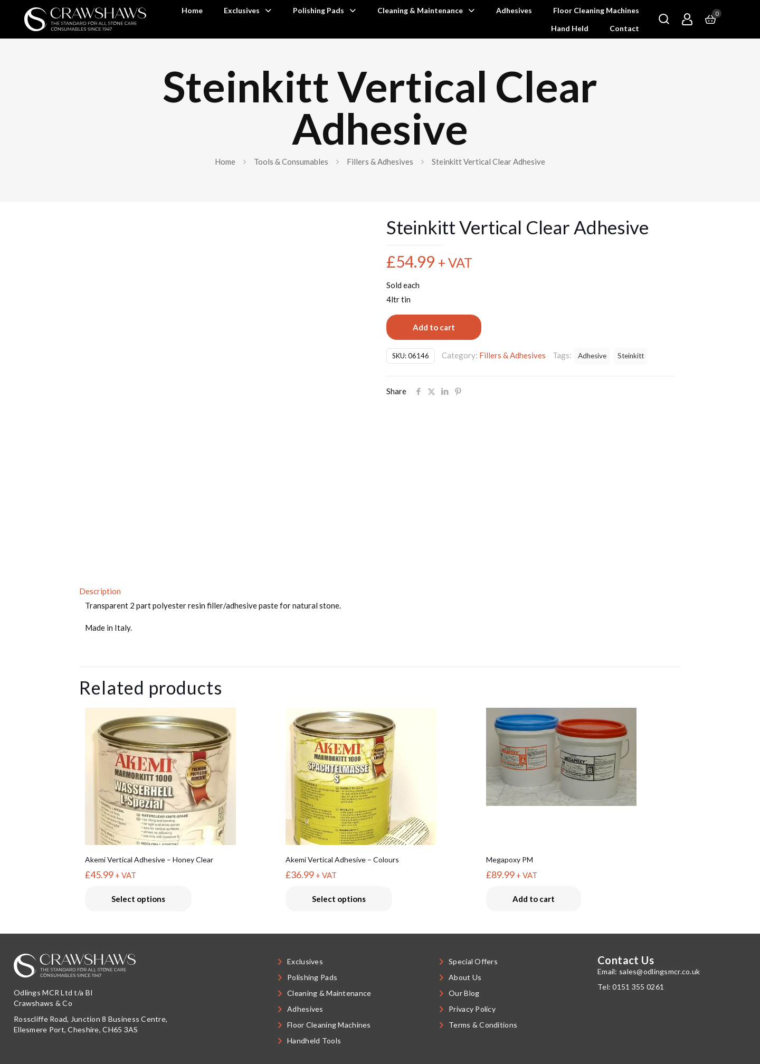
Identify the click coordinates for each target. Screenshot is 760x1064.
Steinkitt (631, 356)
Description (100, 591)
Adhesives (305, 1008)
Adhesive (592, 356)
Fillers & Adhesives (380, 161)
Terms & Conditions (483, 1024)
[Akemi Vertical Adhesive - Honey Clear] (179, 818)
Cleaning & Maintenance (329, 993)
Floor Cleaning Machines (328, 1024)
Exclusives (305, 961)
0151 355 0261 (638, 986)
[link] (85, 19)
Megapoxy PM (509, 859)
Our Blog (464, 993)
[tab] (380, 591)
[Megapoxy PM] (580, 757)
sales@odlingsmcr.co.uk (659, 971)
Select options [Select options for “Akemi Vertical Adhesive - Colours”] (339, 899)
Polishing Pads (312, 977)
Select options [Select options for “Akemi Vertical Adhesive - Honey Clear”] (138, 899)
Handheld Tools (314, 1040)
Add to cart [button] (533, 899)
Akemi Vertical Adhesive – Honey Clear (149, 859)
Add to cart (434, 327)
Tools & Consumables (291, 161)
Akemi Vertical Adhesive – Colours (342, 859)
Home (225, 161)
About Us (465, 977)
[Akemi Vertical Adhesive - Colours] (380, 798)
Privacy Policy (472, 1008)
